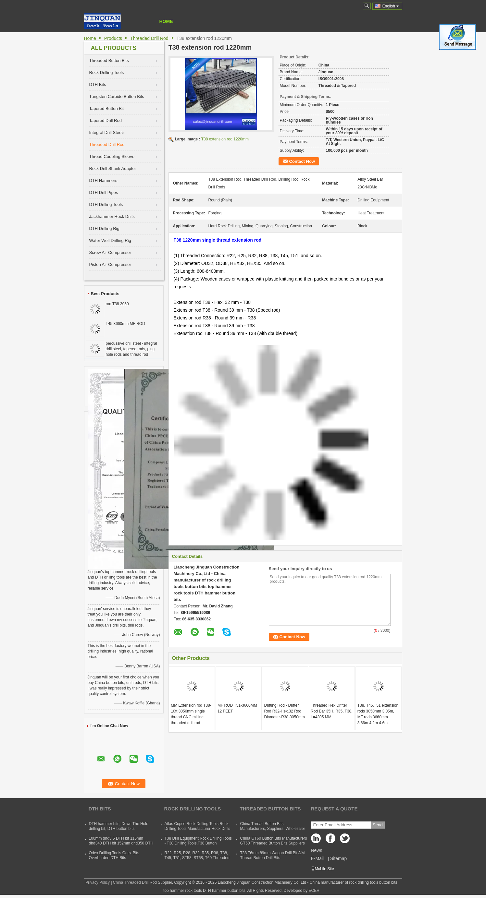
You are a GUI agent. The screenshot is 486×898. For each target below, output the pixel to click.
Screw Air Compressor (110, 252)
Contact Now (302, 161)
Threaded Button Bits (109, 60)
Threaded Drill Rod (149, 38)
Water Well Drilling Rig (110, 240)
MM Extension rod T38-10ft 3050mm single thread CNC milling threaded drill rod (191, 714)
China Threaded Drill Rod (135, 882)
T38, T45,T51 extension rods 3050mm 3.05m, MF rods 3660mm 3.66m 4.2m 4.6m (378, 714)
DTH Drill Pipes (103, 192)
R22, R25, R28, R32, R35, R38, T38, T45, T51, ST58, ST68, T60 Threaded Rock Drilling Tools (197, 858)
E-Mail (317, 858)
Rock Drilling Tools (106, 72)
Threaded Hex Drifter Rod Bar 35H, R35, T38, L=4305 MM (332, 711)
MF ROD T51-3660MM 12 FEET (237, 708)
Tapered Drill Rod (105, 120)
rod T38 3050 (117, 304)
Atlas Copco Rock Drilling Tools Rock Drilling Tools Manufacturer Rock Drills (198, 826)
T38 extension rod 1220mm (225, 139)
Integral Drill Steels (107, 132)
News (316, 850)
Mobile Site (322, 869)
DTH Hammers (103, 180)
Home (166, 21)
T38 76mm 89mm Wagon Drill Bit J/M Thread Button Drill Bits (272, 855)
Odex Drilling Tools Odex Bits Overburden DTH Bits (114, 855)
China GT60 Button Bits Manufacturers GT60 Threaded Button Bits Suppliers (273, 840)
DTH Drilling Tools (106, 204)
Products (113, 38)
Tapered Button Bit (106, 108)
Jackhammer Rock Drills (112, 216)
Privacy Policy (97, 882)
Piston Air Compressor (110, 264)
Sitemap (338, 858)
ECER (314, 890)
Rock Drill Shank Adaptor (112, 168)
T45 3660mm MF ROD (125, 323)
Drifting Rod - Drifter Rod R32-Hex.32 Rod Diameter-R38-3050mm (284, 711)
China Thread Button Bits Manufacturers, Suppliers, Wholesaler (272, 826)
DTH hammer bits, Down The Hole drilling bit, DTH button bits (118, 826)
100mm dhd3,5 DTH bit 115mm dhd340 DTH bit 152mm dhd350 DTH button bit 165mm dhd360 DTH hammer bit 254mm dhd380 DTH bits (121, 845)
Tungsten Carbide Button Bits (116, 96)
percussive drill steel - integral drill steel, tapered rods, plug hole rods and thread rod (131, 349)
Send (378, 824)
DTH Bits (97, 84)
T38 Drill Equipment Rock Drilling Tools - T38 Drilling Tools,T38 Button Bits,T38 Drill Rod (198, 843)
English (390, 6)
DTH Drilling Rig (104, 228)
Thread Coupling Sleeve (111, 156)
